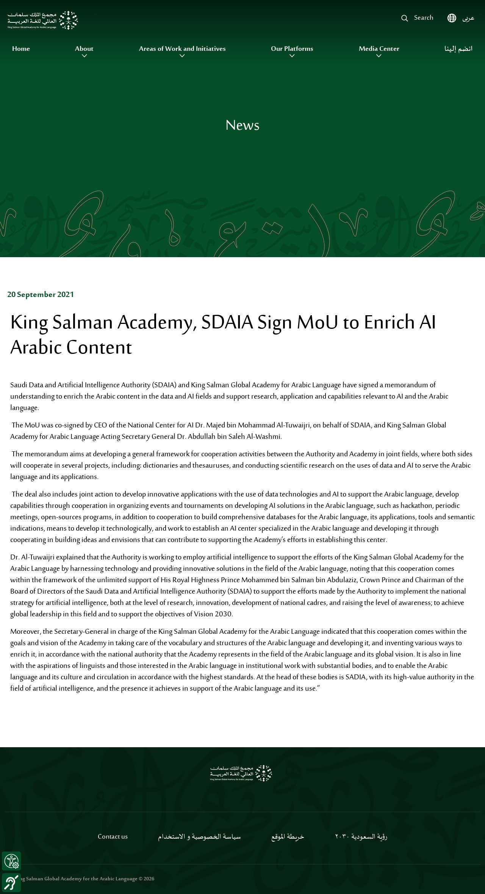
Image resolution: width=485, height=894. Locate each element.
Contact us (113, 837)
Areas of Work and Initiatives (182, 49)
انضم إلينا (458, 49)
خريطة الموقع (287, 837)
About (84, 49)
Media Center (379, 49)
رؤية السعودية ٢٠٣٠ (361, 837)
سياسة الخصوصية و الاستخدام (199, 837)
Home (21, 49)
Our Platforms (292, 49)
